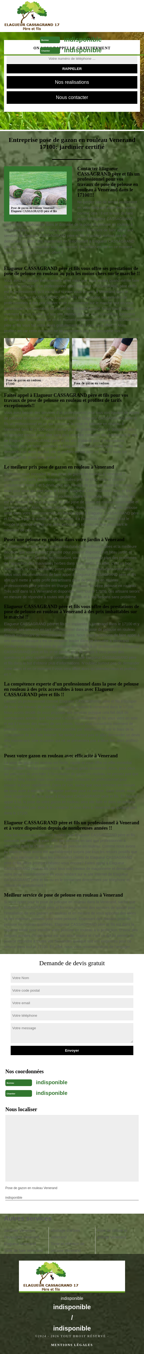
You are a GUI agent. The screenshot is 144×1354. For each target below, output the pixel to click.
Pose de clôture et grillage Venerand (112, 1233)
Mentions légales (72, 1345)
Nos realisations (72, 82)
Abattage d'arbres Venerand (65, 1233)
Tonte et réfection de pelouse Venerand (68, 1247)
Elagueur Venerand (20, 1244)
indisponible (83, 39)
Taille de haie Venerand (23, 1250)
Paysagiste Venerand (21, 1237)
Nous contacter (72, 97)
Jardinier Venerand (19, 1230)
